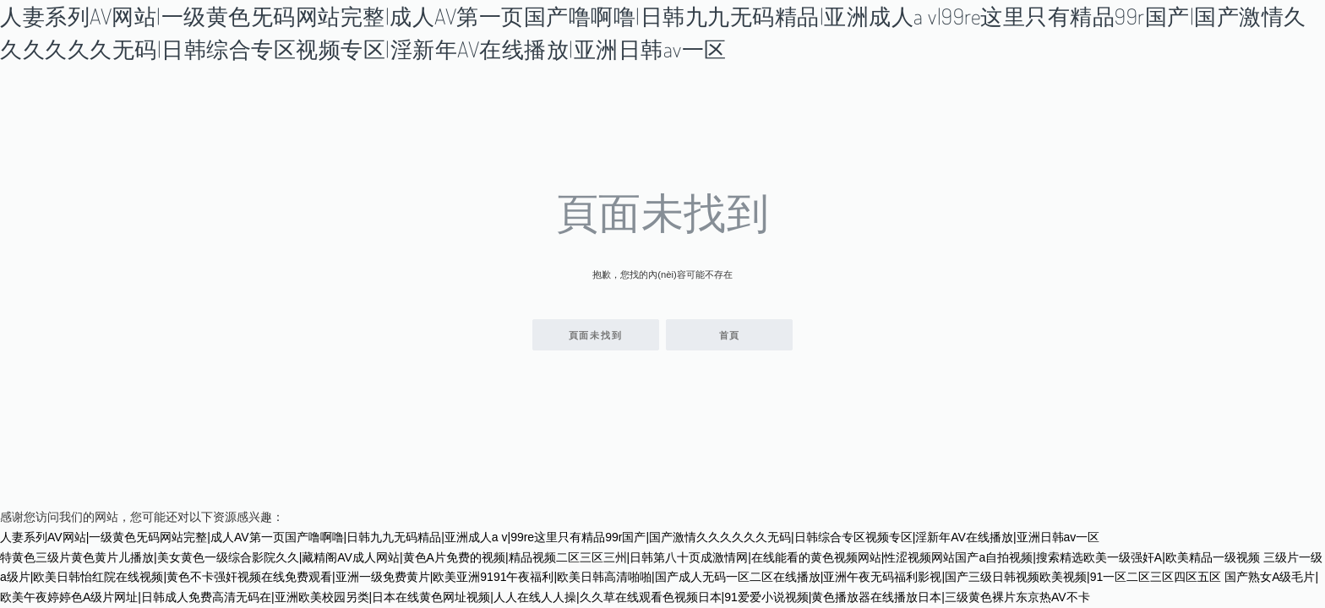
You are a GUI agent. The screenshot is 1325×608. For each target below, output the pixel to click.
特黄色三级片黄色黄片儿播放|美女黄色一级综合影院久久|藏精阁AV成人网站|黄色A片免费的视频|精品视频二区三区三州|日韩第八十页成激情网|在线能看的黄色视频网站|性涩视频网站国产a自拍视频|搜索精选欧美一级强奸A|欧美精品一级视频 (630, 557)
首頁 (729, 335)
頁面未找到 (596, 335)
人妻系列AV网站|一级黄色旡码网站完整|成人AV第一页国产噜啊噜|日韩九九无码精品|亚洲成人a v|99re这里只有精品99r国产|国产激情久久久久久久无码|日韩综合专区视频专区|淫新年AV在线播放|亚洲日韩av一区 (549, 537)
